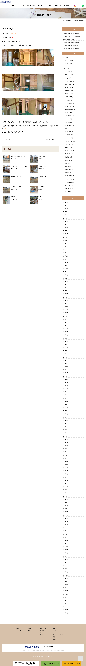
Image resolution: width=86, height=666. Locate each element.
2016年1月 (65, 559)
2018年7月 (65, 467)
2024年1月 (65, 281)
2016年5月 (65, 549)
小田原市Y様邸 (68, 134)
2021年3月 (65, 382)
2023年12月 (66, 284)
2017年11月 (66, 493)
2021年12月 (66, 354)
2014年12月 (66, 600)
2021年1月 (65, 388)
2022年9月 (65, 328)
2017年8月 (65, 502)
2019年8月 (65, 439)
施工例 (22, 5)
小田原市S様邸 (68, 125)
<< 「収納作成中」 (7, 139)
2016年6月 (65, 546)
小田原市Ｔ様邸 (42, 176)
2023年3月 (65, 309)
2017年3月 (65, 518)
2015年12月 (66, 562)
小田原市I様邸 (68, 115)
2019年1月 (65, 448)
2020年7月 (65, 407)
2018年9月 (65, 461)
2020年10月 (66, 398)
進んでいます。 (42, 156)
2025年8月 (65, 221)
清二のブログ (68, 60)
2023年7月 (65, 300)
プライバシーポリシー (58, 634)
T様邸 (39, 196)
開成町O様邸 (68, 191)
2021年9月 (65, 363)
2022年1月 (65, 350)
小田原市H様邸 (68, 112)
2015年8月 (65, 575)
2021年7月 (65, 369)
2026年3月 (65, 202)
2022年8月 (65, 331)
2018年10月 (66, 458)
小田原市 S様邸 (69, 138)
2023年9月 (65, 293)
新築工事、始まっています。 (18, 156)
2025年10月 (66, 218)
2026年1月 (65, 208)
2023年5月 (65, 303)
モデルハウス (68, 71)
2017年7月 (65, 505)
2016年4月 (65, 553)
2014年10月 (66, 606)
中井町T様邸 (68, 78)
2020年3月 (65, 417)
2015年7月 (65, 578)
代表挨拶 (58, 5)
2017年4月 (65, 515)
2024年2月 (65, 278)
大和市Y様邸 (68, 96)
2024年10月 (66, 252)
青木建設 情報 (68, 63)
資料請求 (42, 630)
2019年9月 (65, 436)
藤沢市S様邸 (68, 185)
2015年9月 (65, 572)
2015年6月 (65, 581)
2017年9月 (65, 499)
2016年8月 (65, 540)
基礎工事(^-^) (14, 196)
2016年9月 (65, 537)
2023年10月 (66, 290)
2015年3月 (65, 590)
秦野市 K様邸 (68, 175)
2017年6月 (65, 508)
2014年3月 (65, 613)
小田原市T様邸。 (42, 166)
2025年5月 (65, 230)
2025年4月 (65, 233)
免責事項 (55, 639)
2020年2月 (65, 420)
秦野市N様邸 (68, 166)
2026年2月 (65, 205)
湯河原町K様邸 (68, 150)
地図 (54, 632)
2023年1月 (65, 316)
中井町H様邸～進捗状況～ (74, 33)
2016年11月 (66, 530)
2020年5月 (65, 414)
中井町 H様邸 (68, 81)
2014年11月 (66, 603)
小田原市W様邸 (68, 131)
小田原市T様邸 (68, 128)
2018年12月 (66, 451)
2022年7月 (65, 335)
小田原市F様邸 (68, 106)
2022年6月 (65, 338)
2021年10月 (66, 360)
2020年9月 (65, 401)
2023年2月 (65, 312)
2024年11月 (66, 249)
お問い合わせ (43, 628)
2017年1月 (65, 524)
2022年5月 (65, 341)
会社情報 (67, 5)
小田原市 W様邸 (69, 141)
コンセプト (13, 5)
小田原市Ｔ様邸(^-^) (16, 186)
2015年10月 (66, 568)
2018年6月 (65, 470)
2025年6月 (65, 227)
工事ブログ (65, 68)
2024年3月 (65, 275)
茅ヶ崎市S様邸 (68, 182)
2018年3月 (65, 480)
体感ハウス (41, 5)
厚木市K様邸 (68, 93)
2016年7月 (65, 543)
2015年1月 (65, 597)
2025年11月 (66, 215)
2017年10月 (66, 496)
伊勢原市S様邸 (68, 84)
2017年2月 (65, 521)
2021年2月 (65, 385)
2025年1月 (65, 243)
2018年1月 (65, 486)
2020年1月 (65, 423)
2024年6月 (65, 265)
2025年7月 (65, 224)
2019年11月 (66, 429)
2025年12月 (66, 211)
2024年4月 (65, 271)
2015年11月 (66, 565)
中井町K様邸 (68, 74)
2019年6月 (65, 445)
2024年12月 (66, 246)
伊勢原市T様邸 (68, 87)
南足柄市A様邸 (68, 90)
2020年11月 (66, 395)
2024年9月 (65, 256)
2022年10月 (66, 325)
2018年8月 (65, 464)
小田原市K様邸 (68, 119)
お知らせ (65, 57)
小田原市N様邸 (68, 122)
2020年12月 (66, 391)
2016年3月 (65, 556)
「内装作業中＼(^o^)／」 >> (52, 139)
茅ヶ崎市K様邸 (68, 179)
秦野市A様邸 (68, 163)
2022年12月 (66, 319)
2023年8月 (65, 297)
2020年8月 (65, 404)
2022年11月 (66, 322)
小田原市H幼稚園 (69, 109)
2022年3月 (65, 344)
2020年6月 (65, 410)
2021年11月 (66, 357)
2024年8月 (65, 259)
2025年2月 (65, 240)
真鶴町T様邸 (68, 160)
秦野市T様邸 (68, 172)
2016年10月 (66, 534)
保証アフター (56, 637)
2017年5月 (65, 511)
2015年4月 (65, 587)
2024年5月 (65, 268)
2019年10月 (66, 433)
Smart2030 (31, 5)
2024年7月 (65, 262)
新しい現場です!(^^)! (16, 176)
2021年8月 (65, 366)
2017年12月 (66, 489)
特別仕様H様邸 (68, 157)
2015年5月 (65, 584)
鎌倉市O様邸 (68, 188)
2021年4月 (65, 379)
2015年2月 (65, 594)
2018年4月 (65, 477)
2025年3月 (65, 237)
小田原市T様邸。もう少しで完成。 (19, 166)
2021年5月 (65, 376)
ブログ (50, 5)
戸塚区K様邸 (68, 147)
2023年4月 (65, 306)
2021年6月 (65, 372)
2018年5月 (65, 474)
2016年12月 (66, 527)
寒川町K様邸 (68, 100)
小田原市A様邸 (68, 103)
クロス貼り (41, 186)
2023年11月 (66, 287)
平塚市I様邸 (67, 144)
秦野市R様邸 (68, 169)
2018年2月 (65, 483)
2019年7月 (65, 442)
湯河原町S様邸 (68, 153)
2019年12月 (66, 426)
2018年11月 (66, 455)
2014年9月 (65, 609)
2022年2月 (65, 347)
